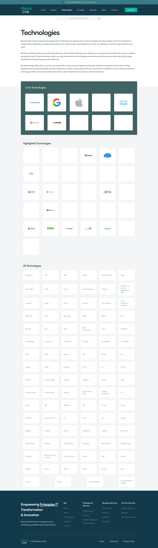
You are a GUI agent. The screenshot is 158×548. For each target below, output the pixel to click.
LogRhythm (86, 431)
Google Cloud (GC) (87, 392)
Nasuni (85, 456)
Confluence (67, 341)
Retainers (124, 513)
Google (66, 392)
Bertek (85, 316)
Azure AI (85, 303)
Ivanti (84, 418)
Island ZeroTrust (50, 418)
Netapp (27, 469)
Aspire (104, 10)
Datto (27, 354)
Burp (46, 329)
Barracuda (67, 316)
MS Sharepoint (68, 443)
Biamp (104, 316)
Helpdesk (105, 521)
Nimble (66, 469)
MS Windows (106, 443)
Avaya (47, 303)
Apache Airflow (107, 275)
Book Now (131, 10)
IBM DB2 (67, 405)
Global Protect (49, 392)
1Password (28, 275)
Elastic (47, 367)
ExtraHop (67, 367)
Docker (104, 354)
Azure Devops (106, 303)
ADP (46, 275)
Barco (46, 316)
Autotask (28, 303)
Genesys (66, 380)
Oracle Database (94, 482)
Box (122, 316)
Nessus (123, 456)
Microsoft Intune (69, 456)
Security (86, 515)
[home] (26, 10)
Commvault (48, 341)
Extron (85, 367)
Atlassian (104, 289)
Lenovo (66, 431)
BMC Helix (28, 316)
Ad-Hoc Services (127, 508)
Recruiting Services (128, 517)
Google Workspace (105, 392)
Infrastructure (88, 511)
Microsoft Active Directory (50, 456)
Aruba (66, 289)
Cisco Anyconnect (87, 329)
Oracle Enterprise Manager (126, 482)
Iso (64, 418)
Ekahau (27, 367)
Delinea (66, 354)
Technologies (67, 10)
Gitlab (123, 380)
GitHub (104, 380)
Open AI (28, 482)
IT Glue (104, 405)
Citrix (103, 329)
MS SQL (47, 443)
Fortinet (123, 367)
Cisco (65, 329)
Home (43, 10)
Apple (123, 275)
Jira (103, 418)
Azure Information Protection (124, 303)
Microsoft (28, 456)
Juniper (123, 418)
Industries (93, 10)
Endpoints (106, 517)
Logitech (104, 431)
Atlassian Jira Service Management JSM (125, 289)
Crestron (85, 341)
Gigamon (86, 380)
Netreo (47, 469)
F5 (102, 367)
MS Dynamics (30, 443)
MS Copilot (124, 431)
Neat (103, 456)
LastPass (47, 431)
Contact (114, 10)
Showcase (80, 10)
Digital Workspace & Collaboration (90, 521)
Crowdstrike (106, 341)
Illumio (123, 405)
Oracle (59, 482)
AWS (65, 275)
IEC (84, 405)
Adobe (85, 275)
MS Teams (86, 443)
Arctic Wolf (29, 289)
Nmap (85, 469)
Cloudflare (124, 329)
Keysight (28, 431)
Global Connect (30, 392)
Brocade (28, 329)
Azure (65, 303)
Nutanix (104, 469)
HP (122, 392)
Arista (46, 289)
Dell (84, 354)
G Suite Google (50, 380)
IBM (46, 405)
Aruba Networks (88, 289)
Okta (122, 469)
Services (54, 10)
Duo (122, 354)
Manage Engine (126, 443)
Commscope (29, 341)
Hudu (27, 405)
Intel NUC (28, 418)
